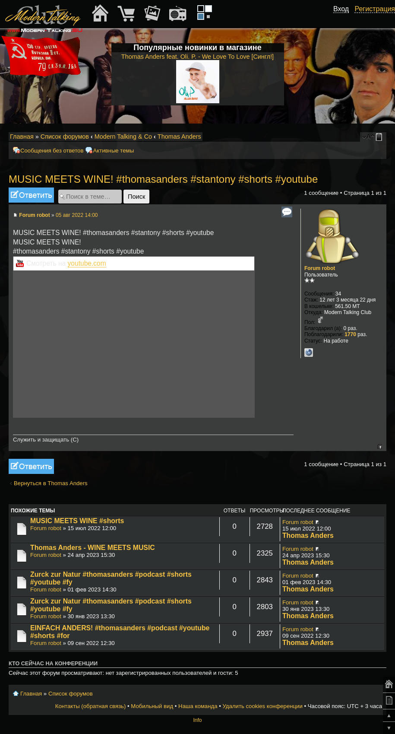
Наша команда (197, 706)
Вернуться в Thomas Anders (51, 483)
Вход (341, 9)
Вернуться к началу (379, 446)
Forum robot (34, 215)
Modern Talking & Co (123, 136)
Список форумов (65, 136)
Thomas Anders (179, 136)
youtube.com (87, 263)
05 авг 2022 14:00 (77, 215)
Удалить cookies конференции (262, 706)
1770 (350, 334)
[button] (344, 18)
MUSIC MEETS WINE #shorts (77, 520)
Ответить (31, 195)
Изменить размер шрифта (368, 137)
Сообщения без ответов (51, 150)
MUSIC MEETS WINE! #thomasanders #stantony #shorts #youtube (163, 179)
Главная (22, 136)
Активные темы (113, 150)
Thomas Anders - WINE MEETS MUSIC (92, 547)
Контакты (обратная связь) (90, 706)
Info (197, 720)
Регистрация (374, 9)
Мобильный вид (380, 137)
